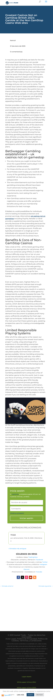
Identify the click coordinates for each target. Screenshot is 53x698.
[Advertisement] (26, 607)
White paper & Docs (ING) (26, 682)
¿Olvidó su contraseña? (17, 513)
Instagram (43, 564)
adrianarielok (18, 538)
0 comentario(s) (16, 52)
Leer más (20, 695)
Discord (26, 569)
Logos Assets (26, 677)
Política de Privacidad (27, 639)
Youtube (39, 572)
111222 (13, 535)
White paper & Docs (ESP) (26, 688)
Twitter (45, 562)
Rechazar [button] (39, 694)
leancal (13, 40)
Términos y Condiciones (31, 641)
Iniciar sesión (26, 518)
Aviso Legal (11, 639)
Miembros (38, 538)
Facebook (39, 560)
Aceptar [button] (30, 694)
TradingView (33, 557)
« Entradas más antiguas (17, 548)
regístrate (15, 494)
